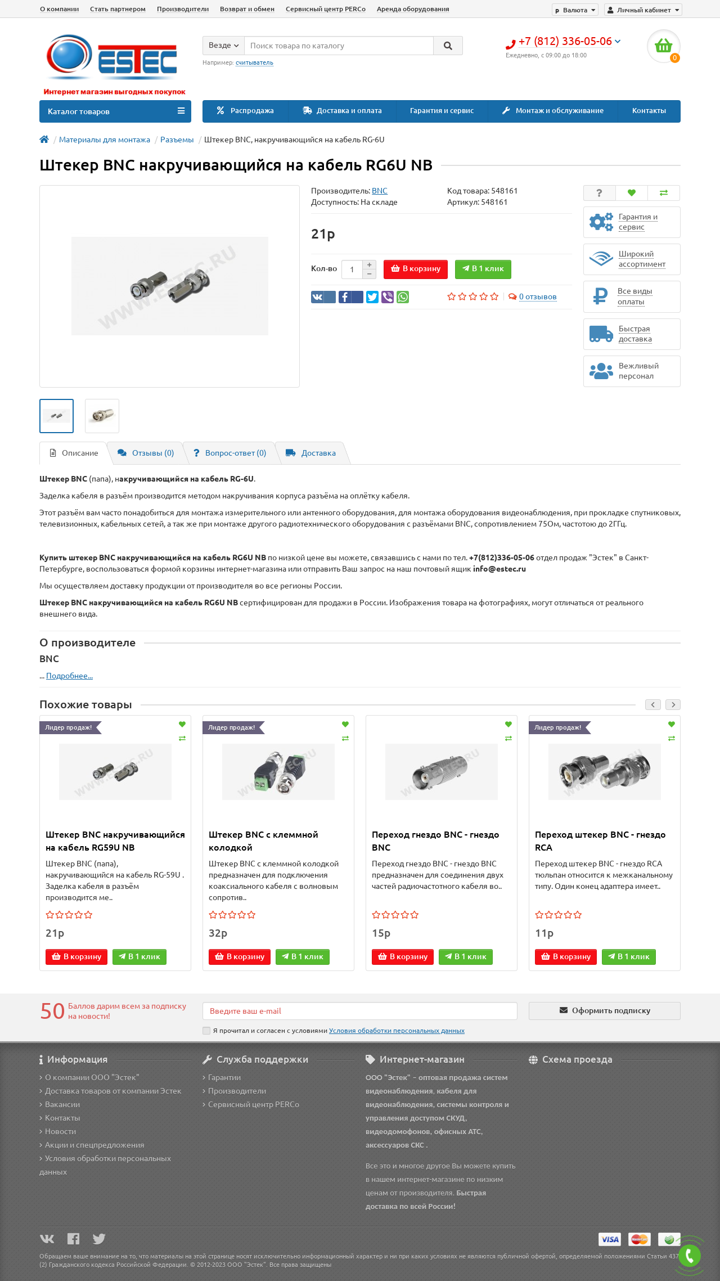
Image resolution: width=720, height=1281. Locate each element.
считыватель (254, 62)
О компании (59, 8)
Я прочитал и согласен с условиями (333, 1031)
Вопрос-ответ (230, 452)
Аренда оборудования (413, 8)
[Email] (360, 1011)
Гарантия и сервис (442, 110)
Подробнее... (69, 675)
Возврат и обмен (247, 8)
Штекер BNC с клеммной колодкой (263, 840)
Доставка (311, 452)
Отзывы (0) (146, 452)
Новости (57, 1131)
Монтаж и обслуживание (553, 110)
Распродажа (245, 110)
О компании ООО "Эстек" (89, 1077)
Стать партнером (118, 8)
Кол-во (324, 268)
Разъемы (177, 139)
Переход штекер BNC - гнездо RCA (600, 840)
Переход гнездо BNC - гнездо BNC (436, 840)
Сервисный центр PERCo (326, 8)
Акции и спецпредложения (92, 1144)
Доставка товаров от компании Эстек (110, 1090)
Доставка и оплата (342, 110)
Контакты (649, 110)
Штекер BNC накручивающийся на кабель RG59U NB (115, 840)
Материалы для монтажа (104, 139)
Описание (74, 452)
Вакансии (59, 1104)
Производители (183, 8)
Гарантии (221, 1077)
